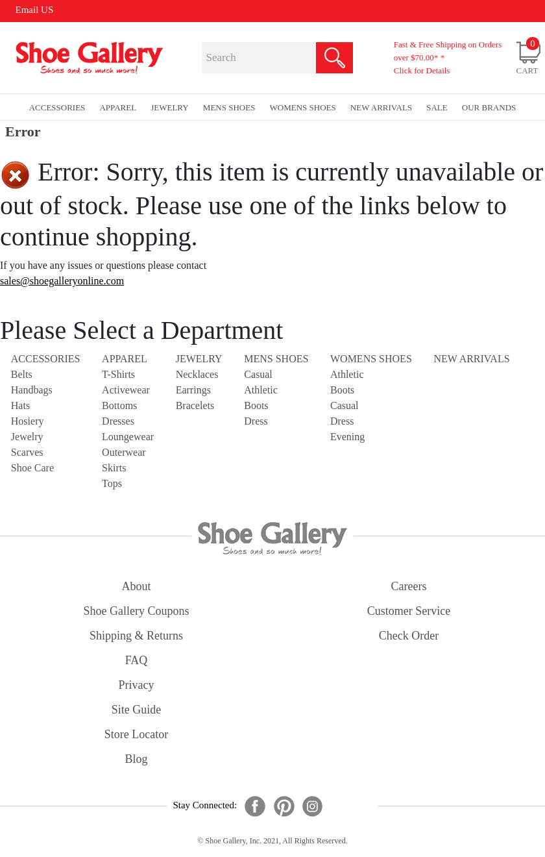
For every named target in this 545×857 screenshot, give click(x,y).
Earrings (193, 389)
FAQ (136, 660)
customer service (408, 611)
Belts (21, 374)
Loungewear (128, 436)
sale (437, 107)
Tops (112, 483)
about (136, 586)
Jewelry (27, 436)
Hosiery (27, 421)
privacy (136, 685)
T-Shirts (118, 374)
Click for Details (422, 70)
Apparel (124, 358)
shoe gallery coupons (136, 611)
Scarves (27, 452)
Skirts (114, 467)
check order (409, 635)
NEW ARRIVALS (471, 358)
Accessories (45, 358)
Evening (347, 436)
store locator (136, 734)
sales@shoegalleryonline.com (62, 280)
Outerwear (124, 452)
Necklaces (197, 374)
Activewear (126, 389)
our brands (489, 107)
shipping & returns (136, 635)
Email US (35, 10)
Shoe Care (32, 467)
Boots (256, 405)
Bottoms (119, 405)
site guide (137, 709)
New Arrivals (381, 107)
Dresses (118, 421)
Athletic (261, 389)
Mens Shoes (276, 358)
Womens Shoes (371, 358)
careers (409, 586)
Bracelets (195, 405)
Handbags (32, 389)
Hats (20, 405)
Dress (255, 421)
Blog (136, 759)
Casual (258, 374)
